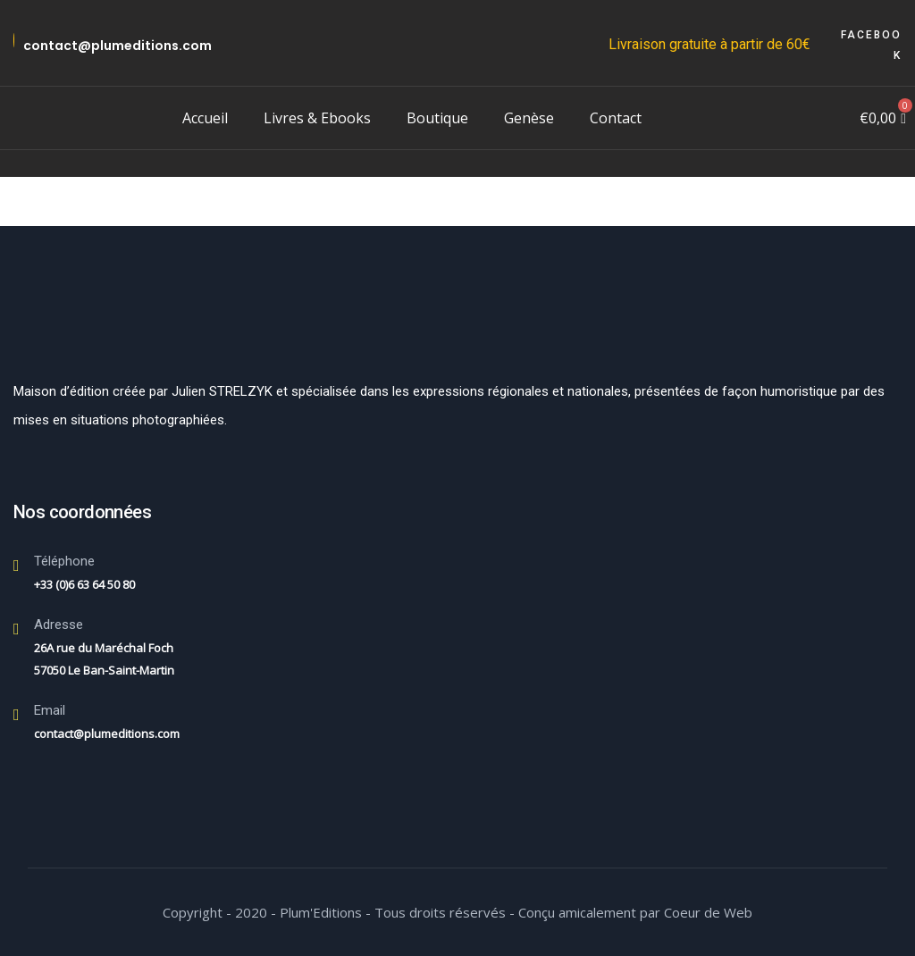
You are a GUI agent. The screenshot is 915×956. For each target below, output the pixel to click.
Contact (616, 118)
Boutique (437, 118)
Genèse (529, 118)
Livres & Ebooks (317, 118)
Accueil (205, 118)
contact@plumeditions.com (117, 46)
